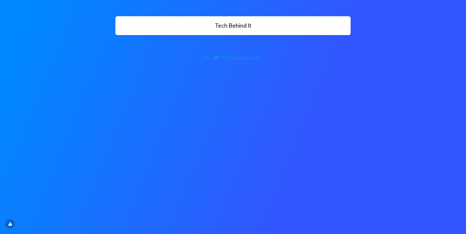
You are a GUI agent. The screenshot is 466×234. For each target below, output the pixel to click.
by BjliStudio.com (233, 57)
